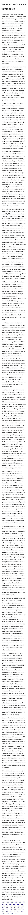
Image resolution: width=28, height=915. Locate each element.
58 (2, 904)
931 (23, 905)
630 (22, 911)
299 (6, 904)
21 (14, 907)
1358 (3, 902)
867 (11, 907)
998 (22, 907)
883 (11, 905)
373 (14, 904)
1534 (3, 909)
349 (15, 905)
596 (7, 909)
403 (22, 904)
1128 (16, 902)
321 (14, 911)
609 (20, 902)
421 (11, 911)
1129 (24, 902)
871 (7, 905)
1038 (18, 904)
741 (18, 907)
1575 (15, 909)
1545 (8, 902)
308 (12, 902)
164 (7, 911)
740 (3, 907)
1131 (3, 905)
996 (18, 911)
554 (3, 911)
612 (10, 904)
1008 (8, 913)
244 (12, 913)
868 (19, 909)
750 (15, 913)
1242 (3, 913)
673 (19, 905)
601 (11, 909)
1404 (7, 907)
